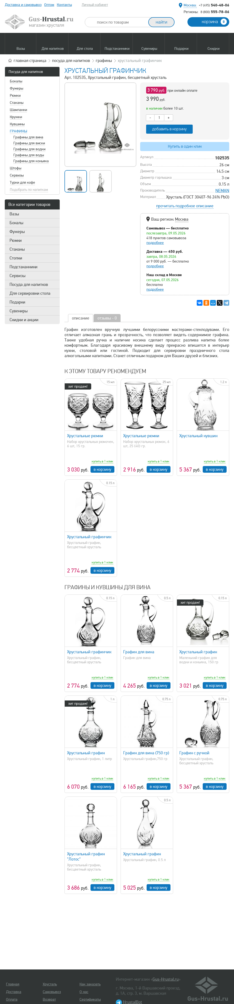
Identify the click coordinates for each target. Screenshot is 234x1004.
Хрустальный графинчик (89, 536)
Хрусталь (50, 984)
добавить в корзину (169, 129)
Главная (12, 984)
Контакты (64, 4)
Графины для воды (28, 155)
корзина (214, 22)
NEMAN (222, 190)
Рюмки (15, 95)
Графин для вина (138, 651)
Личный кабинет (95, 4)
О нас (84, 991)
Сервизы (17, 175)
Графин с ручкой (194, 753)
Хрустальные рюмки (85, 435)
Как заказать (90, 984)
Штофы (15, 168)
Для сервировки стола (30, 293)
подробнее (155, 242)
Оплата (11, 999)
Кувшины (17, 124)
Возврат (49, 999)
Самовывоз (52, 991)
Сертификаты (90, 999)
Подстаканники (23, 266)
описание (80, 318)
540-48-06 (214, 5)
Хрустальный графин (198, 651)
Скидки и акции (24, 319)
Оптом (49, 4)
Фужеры (16, 88)
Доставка (13, 991)
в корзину (102, 469)
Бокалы (16, 81)
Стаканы (16, 102)
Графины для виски (29, 143)
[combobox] (121, 22)
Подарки (17, 302)
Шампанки (18, 109)
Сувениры (19, 311)
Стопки (16, 258)
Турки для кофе (22, 182)
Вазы (14, 214)
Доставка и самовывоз (23, 4)
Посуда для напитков (26, 71)
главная (30, 60)
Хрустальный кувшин (198, 435)
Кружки (16, 117)
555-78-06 (215, 11)
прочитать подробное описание (184, 205)
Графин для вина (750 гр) (146, 753)
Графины (18, 131)
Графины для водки (29, 149)
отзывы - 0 (107, 318)
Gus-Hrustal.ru (166, 979)
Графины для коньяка (31, 161)
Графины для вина (28, 137)
